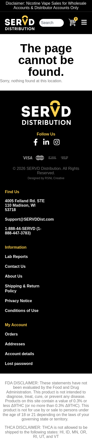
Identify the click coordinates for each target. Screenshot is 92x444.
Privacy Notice (18, 301)
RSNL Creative (55, 178)
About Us (13, 276)
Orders (11, 334)
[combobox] (51, 23)
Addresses (15, 344)
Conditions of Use (22, 311)
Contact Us (15, 266)
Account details (19, 354)
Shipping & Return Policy (22, 288)
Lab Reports (16, 257)
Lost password (19, 364)
